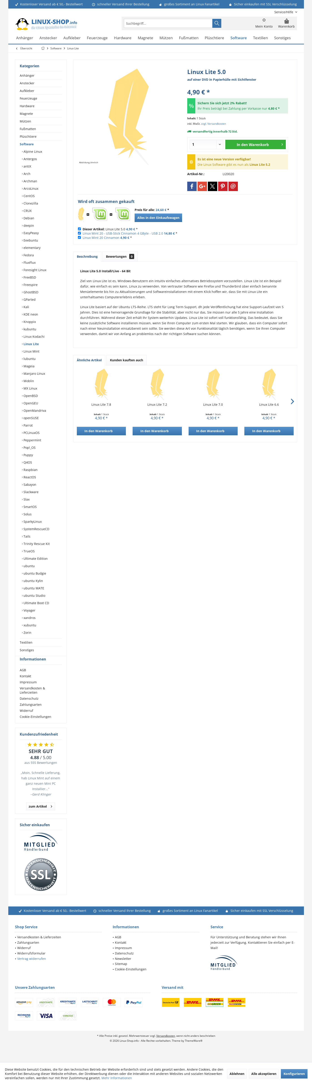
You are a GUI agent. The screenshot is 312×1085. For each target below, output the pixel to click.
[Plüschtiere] (214, 38)
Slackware (31, 492)
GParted (29, 299)
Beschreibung (87, 256)
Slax (26, 499)
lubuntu (29, 359)
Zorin (27, 632)
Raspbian (30, 470)
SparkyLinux (32, 521)
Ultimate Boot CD (36, 603)
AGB (23, 678)
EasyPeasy (31, 233)
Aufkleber (27, 91)
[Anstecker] (48, 38)
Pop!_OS (29, 447)
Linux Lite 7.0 (213, 404)
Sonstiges (27, 650)
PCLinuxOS (31, 433)
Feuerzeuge (28, 98)
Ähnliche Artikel (89, 360)
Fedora (28, 255)
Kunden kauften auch (126, 360)
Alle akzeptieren (263, 1074)
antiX (27, 166)
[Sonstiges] (282, 38)
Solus (27, 514)
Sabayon (29, 484)
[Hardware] (123, 38)
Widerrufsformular (31, 961)
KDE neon (30, 314)
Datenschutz (29, 706)
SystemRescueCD (36, 529)
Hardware (27, 106)
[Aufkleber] (72, 38)
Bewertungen (120, 256)
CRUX (27, 211)
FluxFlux (29, 262)
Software (27, 144)
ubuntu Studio (34, 595)
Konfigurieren (294, 1074)
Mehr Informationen (116, 1078)
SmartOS (30, 507)
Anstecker (27, 83)
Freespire (30, 285)
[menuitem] (284, 12)
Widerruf (26, 719)
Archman (30, 181)
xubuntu (29, 625)
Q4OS (27, 462)
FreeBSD (29, 277)
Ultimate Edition (35, 558)
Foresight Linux (34, 270)
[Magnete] (145, 38)
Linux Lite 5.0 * (110, 229)
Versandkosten (165, 1044)
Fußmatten (28, 129)
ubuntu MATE (33, 588)
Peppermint (32, 440)
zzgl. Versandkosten (213, 124)
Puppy (28, 455)
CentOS (29, 196)
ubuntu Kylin (33, 581)
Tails (26, 536)
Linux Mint (31, 351)
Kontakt (25, 684)
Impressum (28, 690)
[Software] (238, 38)
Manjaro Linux (34, 373)
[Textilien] (260, 38)
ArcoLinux (30, 188)
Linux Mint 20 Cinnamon (101, 237)
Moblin (28, 381)
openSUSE (31, 418)
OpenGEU (30, 403)
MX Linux (30, 388)
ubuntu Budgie (34, 573)
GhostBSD (30, 292)
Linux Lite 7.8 (101, 404)
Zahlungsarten (31, 712)
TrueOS (29, 551)
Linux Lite (31, 344)
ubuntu (29, 566)
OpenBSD (30, 396)
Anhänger (27, 75)
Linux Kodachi (34, 336)
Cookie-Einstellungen (35, 725)
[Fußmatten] (189, 38)
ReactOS (29, 477)
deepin (28, 225)
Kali (26, 307)
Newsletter (123, 967)
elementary (32, 248)
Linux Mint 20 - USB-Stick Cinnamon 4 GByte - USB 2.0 (123, 233)
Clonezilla (30, 203)
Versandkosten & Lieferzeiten (32, 698)
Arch (26, 174)
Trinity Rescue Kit (36, 544)
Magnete (26, 113)
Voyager (29, 610)
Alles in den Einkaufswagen (158, 218)
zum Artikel (40, 814)
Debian (28, 218)
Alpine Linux (32, 151)
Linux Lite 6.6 (269, 404)
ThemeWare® (193, 1049)
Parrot (28, 425)
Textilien (26, 642)
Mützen (25, 121)
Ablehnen (237, 1074)
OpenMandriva (34, 410)
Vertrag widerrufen (31, 967)
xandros (29, 618)
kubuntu (29, 329)
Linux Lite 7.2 (157, 404)
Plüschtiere (28, 136)
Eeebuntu (30, 240)
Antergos (30, 159)
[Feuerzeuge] (97, 38)
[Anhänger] (24, 38)
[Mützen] (166, 38)
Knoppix (29, 322)
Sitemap (121, 972)
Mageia (28, 366)
